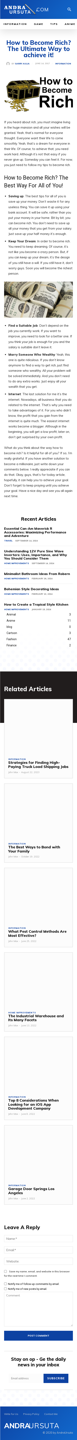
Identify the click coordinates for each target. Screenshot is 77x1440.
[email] (26, 1378)
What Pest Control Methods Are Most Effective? (37, 933)
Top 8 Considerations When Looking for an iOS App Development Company (33, 1104)
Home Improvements (16, 563)
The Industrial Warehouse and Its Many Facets (36, 1018)
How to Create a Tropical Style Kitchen (36, 604)
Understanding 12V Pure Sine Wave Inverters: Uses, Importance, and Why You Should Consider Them (35, 554)
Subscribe (56, 1378)
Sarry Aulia (22, 64)
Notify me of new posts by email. (27, 1288)
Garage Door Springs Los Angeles (31, 1190)
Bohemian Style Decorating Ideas (31, 589)
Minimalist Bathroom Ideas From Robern (37, 574)
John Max (13, 772)
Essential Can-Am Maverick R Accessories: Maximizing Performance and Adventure (35, 532)
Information (63, 64)
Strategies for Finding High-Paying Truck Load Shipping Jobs (38, 764)
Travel (8, 540)
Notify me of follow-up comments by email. (33, 1284)
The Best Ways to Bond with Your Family (34, 849)
